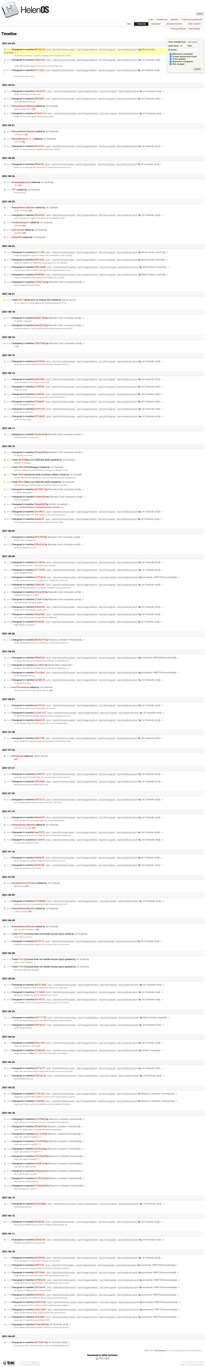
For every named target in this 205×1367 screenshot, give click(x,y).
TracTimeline (160, 1350)
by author (183, 50)
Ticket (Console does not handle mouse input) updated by (48, 959)
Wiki (129, 24)
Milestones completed (181, 54)
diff (33, 109)
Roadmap (156, 24)
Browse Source (174, 24)
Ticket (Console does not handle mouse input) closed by (47, 934)
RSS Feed (104, 1358)
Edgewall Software (31, 1364)
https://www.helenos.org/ (192, 1364)
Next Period (194, 29)
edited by (32, 106)
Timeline (141, 24)
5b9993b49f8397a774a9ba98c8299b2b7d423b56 (40, 507)
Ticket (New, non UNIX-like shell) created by (40, 482)
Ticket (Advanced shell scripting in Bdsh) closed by (44, 474)
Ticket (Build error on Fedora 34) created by (41, 300)
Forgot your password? (192, 19)
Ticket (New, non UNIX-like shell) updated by (41, 459)
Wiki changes (177, 64)
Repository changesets (181, 61)
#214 (31, 1053)
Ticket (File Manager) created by (35, 467)
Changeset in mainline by (85, 91)
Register (174, 19)
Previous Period (178, 29)
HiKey (41, 255)
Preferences (162, 19)
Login (150, 19)
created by (23, 189)
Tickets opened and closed (183, 56)
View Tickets (194, 24)
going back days (180, 46)
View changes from (185, 42)
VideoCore (59, 1104)
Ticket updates (178, 59)
